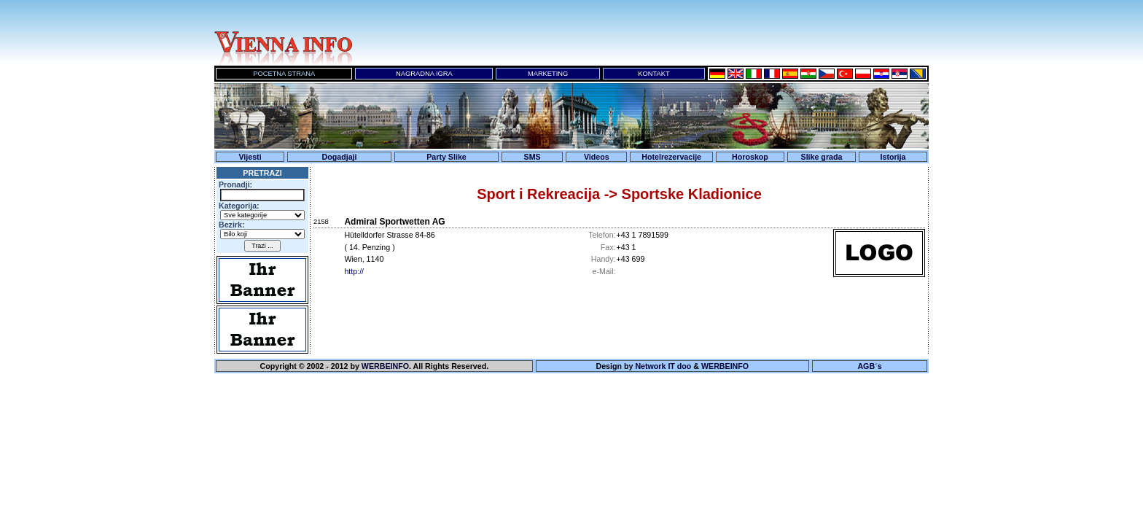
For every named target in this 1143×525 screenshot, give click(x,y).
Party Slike (446, 156)
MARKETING (548, 73)
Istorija (893, 156)
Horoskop (750, 156)
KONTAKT (653, 73)
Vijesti (249, 156)
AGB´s (869, 366)
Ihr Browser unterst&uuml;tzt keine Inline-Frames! (644, 33)
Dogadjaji (339, 156)
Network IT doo (663, 366)
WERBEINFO (385, 366)
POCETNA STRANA (284, 73)
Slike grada (822, 156)
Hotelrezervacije (671, 156)
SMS (532, 156)
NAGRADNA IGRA (424, 73)
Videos (596, 156)
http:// (354, 271)
